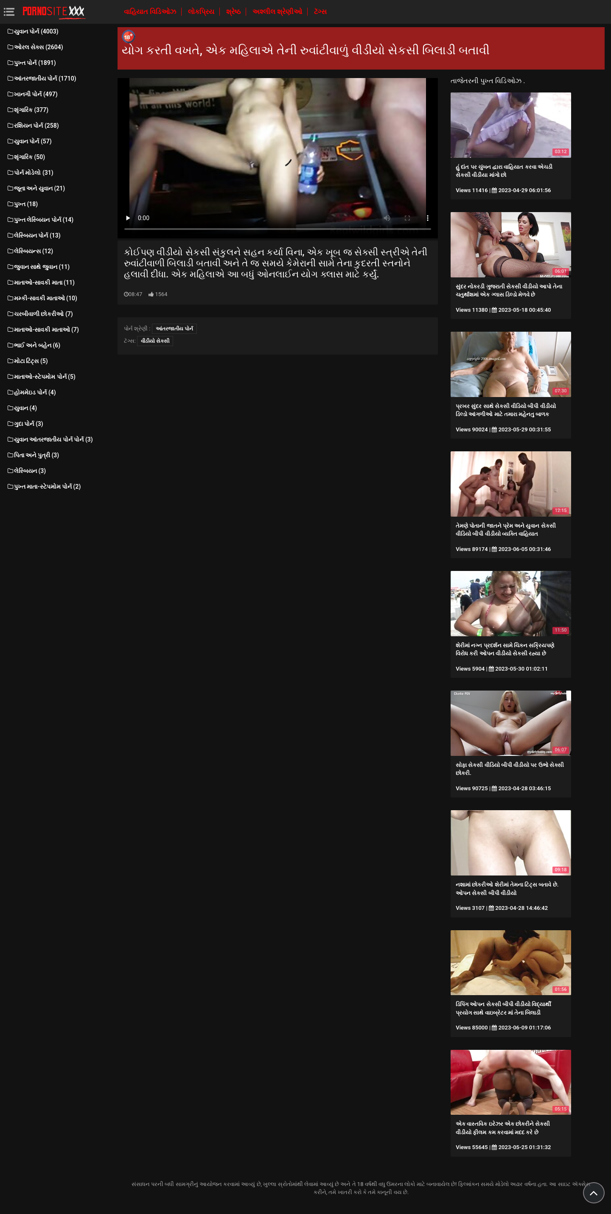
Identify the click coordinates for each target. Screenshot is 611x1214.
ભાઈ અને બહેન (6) (33, 345)
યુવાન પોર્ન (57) (29, 141)
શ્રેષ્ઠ (234, 12)
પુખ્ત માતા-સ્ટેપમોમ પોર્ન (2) (43, 486)
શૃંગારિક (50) (25, 157)
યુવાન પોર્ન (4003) (32, 31)
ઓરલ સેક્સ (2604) (34, 47)
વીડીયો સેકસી (155, 341)
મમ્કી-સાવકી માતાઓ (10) (41, 298)
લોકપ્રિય (202, 12)
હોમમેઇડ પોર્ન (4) (31, 392)
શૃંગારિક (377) (27, 109)
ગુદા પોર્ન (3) (24, 423)
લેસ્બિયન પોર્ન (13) (33, 235)
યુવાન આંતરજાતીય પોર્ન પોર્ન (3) (49, 439)
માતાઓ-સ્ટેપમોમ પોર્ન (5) (41, 376)
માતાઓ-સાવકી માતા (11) (40, 282)
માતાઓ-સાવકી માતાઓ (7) (42, 329)
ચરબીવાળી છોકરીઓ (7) (39, 313)
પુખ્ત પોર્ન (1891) (31, 62)
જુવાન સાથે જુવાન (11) (38, 266)
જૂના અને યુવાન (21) (35, 188)
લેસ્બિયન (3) (26, 470)
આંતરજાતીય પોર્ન (174, 329)
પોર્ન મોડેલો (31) (29, 172)
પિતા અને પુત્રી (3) (32, 455)
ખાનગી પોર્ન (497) (32, 94)
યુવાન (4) (21, 408)
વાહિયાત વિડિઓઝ (151, 12)
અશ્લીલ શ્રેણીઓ (278, 12)
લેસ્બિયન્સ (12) (29, 251)
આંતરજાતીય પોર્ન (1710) (41, 78)
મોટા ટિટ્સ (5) (27, 361)
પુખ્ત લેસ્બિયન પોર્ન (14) (39, 219)
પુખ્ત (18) (22, 204)
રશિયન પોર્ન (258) (32, 125)
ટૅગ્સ (320, 12)
